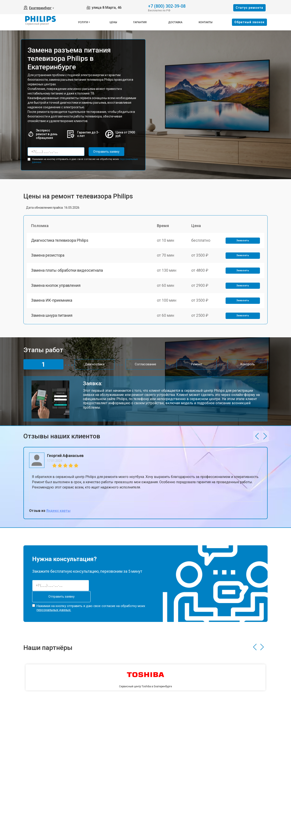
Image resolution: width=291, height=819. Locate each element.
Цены (113, 22)
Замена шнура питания (51, 316)
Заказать (242, 240)
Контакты (205, 22)
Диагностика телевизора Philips (59, 240)
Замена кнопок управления (56, 286)
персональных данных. (54, 610)
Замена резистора (47, 255)
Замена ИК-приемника (51, 301)
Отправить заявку (106, 151)
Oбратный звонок (249, 22)
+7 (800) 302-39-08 (167, 6)
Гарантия (140, 22)
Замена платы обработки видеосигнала (67, 270)
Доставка (175, 22)
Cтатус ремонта (249, 7)
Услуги (83, 22)
